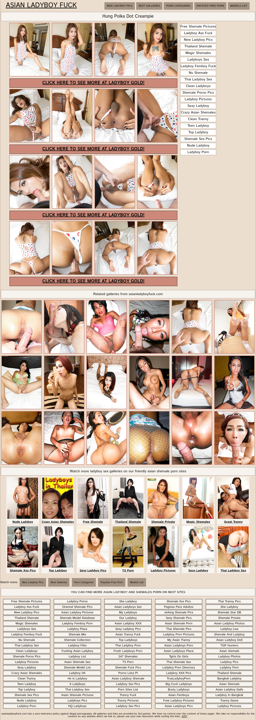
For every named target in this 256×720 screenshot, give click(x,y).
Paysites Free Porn (210, 6)
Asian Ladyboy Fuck (41, 5)
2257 (184, 716)
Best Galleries (149, 6)
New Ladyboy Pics (119, 6)
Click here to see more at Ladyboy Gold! (93, 83)
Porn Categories (178, 6)
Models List (238, 6)
